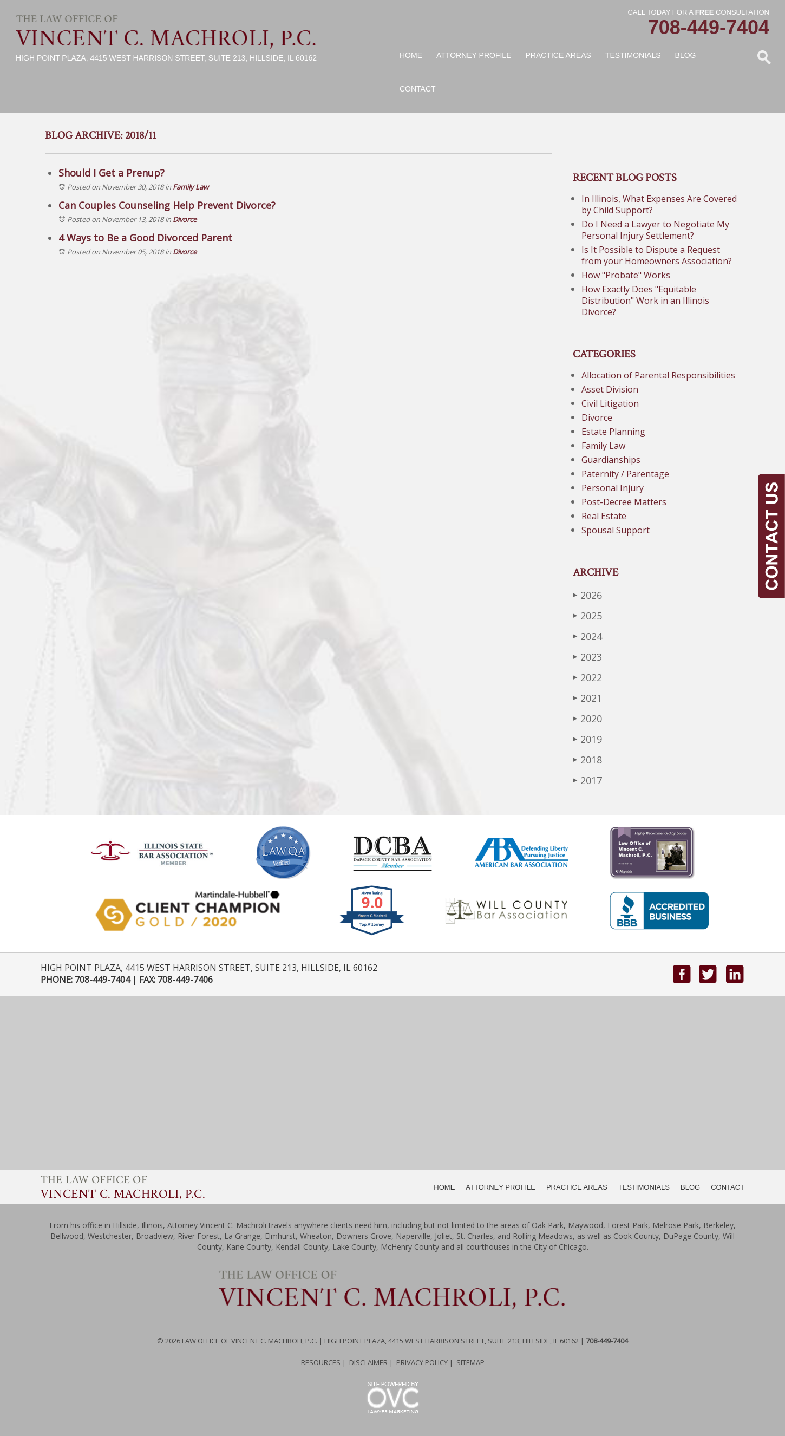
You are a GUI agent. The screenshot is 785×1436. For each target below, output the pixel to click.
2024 (587, 636)
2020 (587, 718)
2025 (587, 615)
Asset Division (609, 389)
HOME (444, 1187)
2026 (587, 595)
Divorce (185, 219)
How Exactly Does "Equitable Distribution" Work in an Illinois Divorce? (645, 300)
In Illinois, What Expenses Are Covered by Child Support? (659, 204)
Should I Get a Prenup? (111, 172)
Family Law (190, 187)
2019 (587, 739)
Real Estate (603, 516)
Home (411, 55)
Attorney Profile (473, 55)
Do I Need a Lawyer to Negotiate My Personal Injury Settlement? (655, 229)
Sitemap (470, 1362)
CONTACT (727, 1187)
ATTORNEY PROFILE (500, 1187)
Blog (685, 55)
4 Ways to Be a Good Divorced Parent (145, 237)
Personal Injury (612, 488)
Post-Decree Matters (623, 502)
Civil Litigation (610, 403)
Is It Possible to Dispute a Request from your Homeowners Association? (656, 255)
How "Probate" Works (625, 275)
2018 (587, 759)
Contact (418, 88)
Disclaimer (368, 1362)
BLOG (690, 1187)
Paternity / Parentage (625, 474)
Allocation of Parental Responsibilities (658, 375)
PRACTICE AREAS (576, 1187)
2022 (587, 677)
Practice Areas (558, 55)
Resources (321, 1362)
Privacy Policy (422, 1362)
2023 (587, 656)
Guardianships (610, 460)
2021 (587, 697)
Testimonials (633, 55)
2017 (587, 780)
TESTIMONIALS (644, 1187)
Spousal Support (615, 530)
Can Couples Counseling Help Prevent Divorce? (167, 205)
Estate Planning (613, 432)
